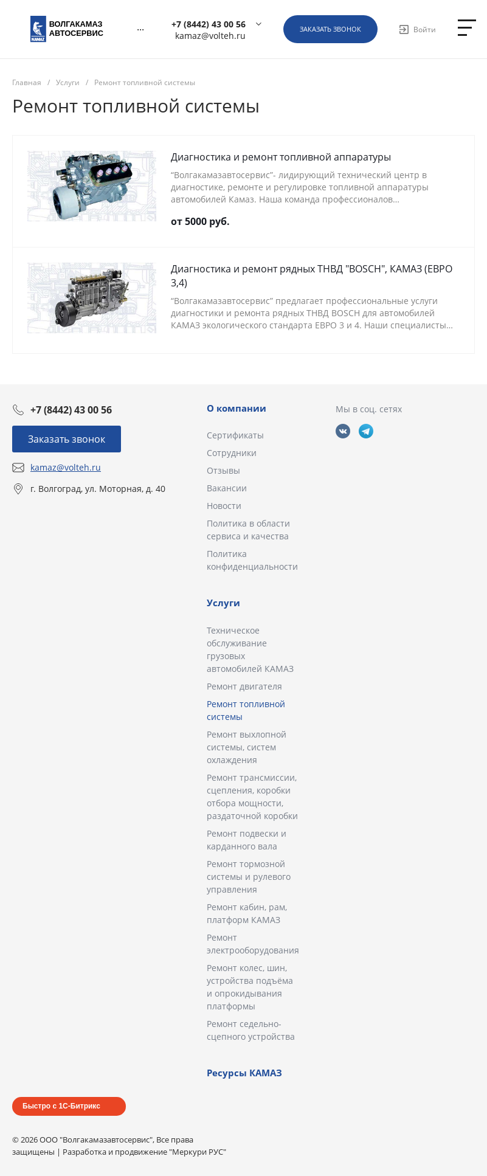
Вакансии (227, 488)
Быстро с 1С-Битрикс (61, 1106)
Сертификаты (235, 435)
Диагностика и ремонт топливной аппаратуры (281, 157)
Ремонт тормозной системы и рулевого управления (249, 876)
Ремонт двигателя (244, 686)
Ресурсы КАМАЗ (244, 1073)
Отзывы (223, 470)
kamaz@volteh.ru (210, 35)
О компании (236, 408)
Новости (224, 505)
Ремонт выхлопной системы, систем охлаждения (246, 747)
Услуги (223, 603)
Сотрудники (232, 452)
